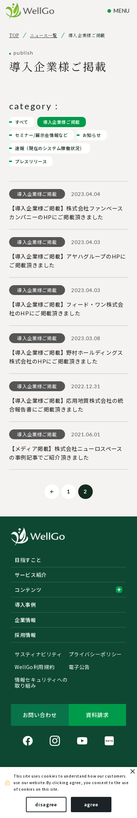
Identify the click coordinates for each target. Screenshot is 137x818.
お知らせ (92, 135)
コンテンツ (68, 589)
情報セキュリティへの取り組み (41, 683)
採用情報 (25, 634)
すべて (21, 122)
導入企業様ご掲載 (61, 122)
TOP (14, 35)
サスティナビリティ (38, 654)
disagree (46, 804)
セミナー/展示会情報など (41, 135)
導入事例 (25, 604)
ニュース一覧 (43, 35)
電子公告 (79, 667)
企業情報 (25, 620)
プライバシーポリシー (95, 654)
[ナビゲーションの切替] (119, 10)
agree (91, 804)
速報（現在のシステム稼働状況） (49, 148)
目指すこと (28, 559)
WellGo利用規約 (34, 667)
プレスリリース (31, 161)
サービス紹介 (31, 574)
